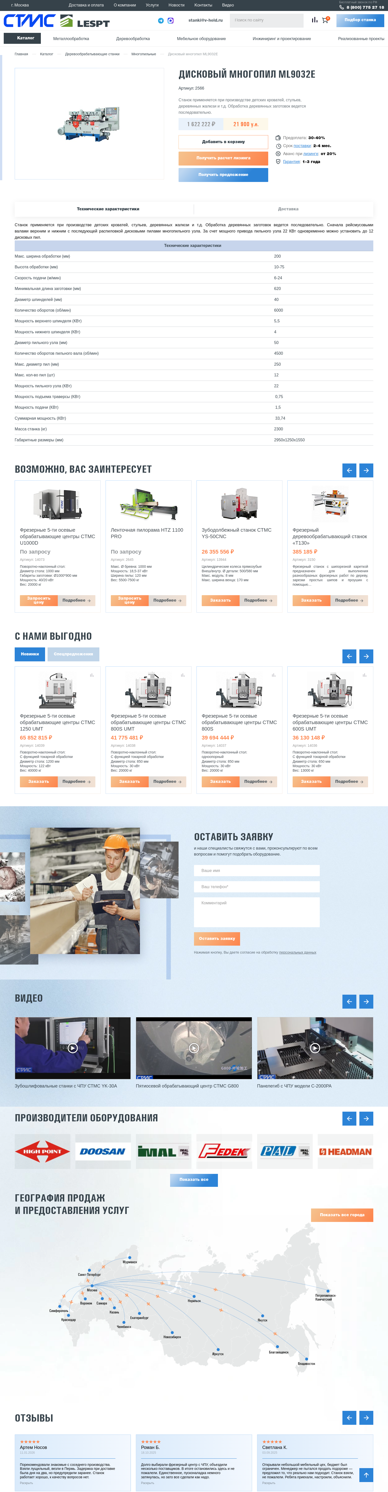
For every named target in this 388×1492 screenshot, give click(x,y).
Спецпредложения (73, 654)
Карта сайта (28, 1447)
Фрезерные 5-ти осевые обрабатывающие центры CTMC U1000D (57, 536)
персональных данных (297, 952)
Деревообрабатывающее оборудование (254, 1382)
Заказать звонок (348, 1376)
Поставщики (155, 1409)
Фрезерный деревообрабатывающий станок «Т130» (330, 536)
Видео (228, 5)
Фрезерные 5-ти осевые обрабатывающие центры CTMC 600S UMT (330, 722)
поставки (302, 146)
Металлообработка (71, 39)
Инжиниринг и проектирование (282, 39)
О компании (125, 5)
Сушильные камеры (235, 1424)
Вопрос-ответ (156, 1462)
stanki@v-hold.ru (206, 20)
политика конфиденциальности (86, 1437)
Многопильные (143, 54)
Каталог (25, 38)
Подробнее (74, 600)
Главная (21, 54)
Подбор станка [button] (360, 20)
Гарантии (152, 1400)
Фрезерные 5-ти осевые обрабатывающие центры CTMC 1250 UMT (57, 722)
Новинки (30, 654)
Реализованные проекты (361, 39)
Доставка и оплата (86, 5)
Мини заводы (229, 1415)
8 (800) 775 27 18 (365, 7)
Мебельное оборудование (201, 39)
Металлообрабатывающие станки (248, 1373)
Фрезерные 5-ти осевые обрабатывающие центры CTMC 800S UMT (148, 722)
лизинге (310, 154)
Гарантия (291, 162)
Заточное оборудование (239, 1406)
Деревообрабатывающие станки (92, 54)
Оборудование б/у (234, 1433)
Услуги (152, 5)
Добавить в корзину (223, 142)
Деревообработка (133, 39)
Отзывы (34, 1269)
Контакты (203, 5)
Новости (177, 5)
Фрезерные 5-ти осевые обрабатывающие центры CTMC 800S (239, 722)
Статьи (150, 1444)
